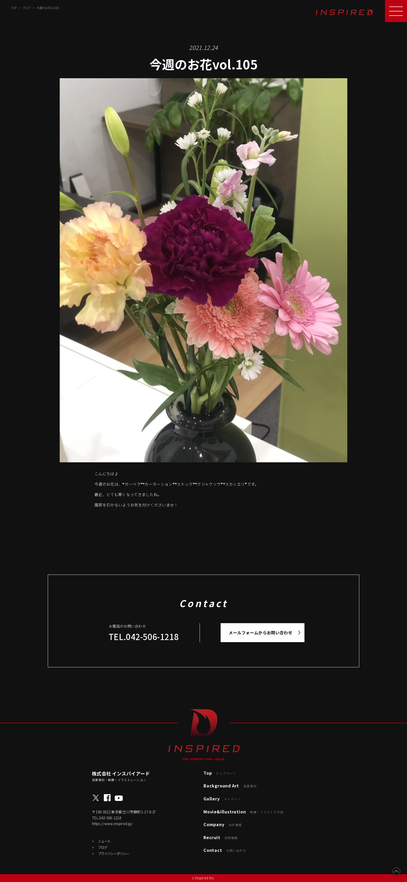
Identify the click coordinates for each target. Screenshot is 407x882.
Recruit (221, 837)
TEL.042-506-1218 (144, 636)
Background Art (230, 785)
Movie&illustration (243, 811)
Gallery (222, 798)
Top (220, 773)
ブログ (102, 847)
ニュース (104, 841)
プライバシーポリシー (113, 853)
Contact (225, 850)
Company (223, 824)
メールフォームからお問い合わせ (260, 632)
